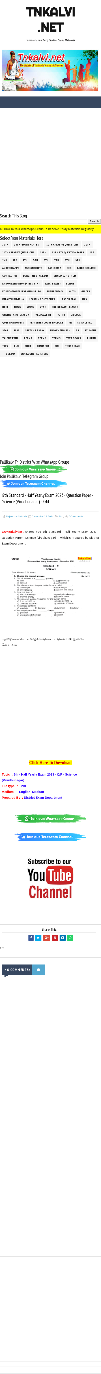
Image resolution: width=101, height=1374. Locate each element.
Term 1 (28, 338)
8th (67, 260)
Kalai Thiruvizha (13, 299)
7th (56, 260)
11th (87, 244)
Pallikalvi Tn (42, 314)
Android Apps (10, 268)
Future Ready (55, 291)
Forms (70, 283)
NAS (84, 299)
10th (5, 244)
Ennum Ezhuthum (65, 275)
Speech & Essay (34, 330)
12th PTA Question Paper (68, 252)
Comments (76, 517)
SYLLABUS (90, 330)
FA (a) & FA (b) (52, 283)
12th (43, 252)
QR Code (76, 314)
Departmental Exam (35, 275)
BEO (69, 268)
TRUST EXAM (72, 346)
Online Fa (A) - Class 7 (15, 314)
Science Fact (85, 322)
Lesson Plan (69, 299)
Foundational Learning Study (21, 291)
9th (77, 260)
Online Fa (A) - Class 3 (65, 307)
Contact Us (9, 275)
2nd (4, 260)
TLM (16, 346)
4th (25, 260)
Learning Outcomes (42, 299)
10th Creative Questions (62, 244)
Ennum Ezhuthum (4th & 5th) (20, 283)
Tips (5, 346)
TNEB (27, 346)
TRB (56, 346)
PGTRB (61, 314)
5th (35, 260)
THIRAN (91, 338)
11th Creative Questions (18, 252)
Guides (85, 291)
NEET (5, 307)
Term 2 (42, 338)
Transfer (43, 346)
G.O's (72, 291)
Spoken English (60, 330)
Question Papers (13, 322)
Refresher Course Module (46, 322)
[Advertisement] (50, 162)
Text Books (73, 338)
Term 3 (56, 338)
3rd (15, 260)
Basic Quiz (54, 268)
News (17, 307)
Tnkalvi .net (50, 19)
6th (46, 260)
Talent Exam (10, 338)
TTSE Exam (8, 353)
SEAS (5, 330)
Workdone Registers (34, 353)
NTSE (42, 307)
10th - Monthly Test (27, 244)
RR (70, 322)
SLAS (16, 330)
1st (92, 252)
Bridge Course (86, 268)
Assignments (33, 268)
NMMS (30, 307)
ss (77, 330)
